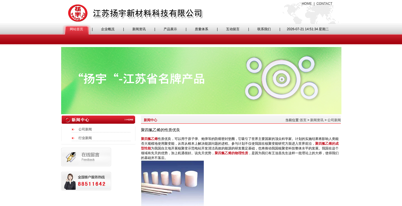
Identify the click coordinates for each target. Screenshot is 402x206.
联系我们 (264, 29)
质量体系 (201, 29)
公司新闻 (85, 129)
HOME (307, 4)
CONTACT (324, 4)
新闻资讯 (139, 29)
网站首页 (76, 29)
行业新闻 (85, 138)
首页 (303, 120)
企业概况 (107, 29)
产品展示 (170, 29)
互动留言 (233, 29)
